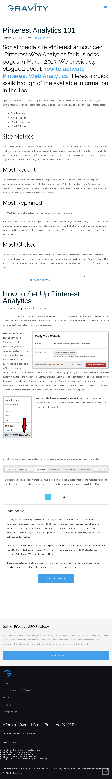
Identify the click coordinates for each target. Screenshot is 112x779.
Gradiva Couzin (40, 37)
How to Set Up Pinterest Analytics (41, 297)
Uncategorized (40, 280)
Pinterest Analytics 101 (39, 30)
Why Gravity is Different (17, 690)
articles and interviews (40, 16)
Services (8, 697)
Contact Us (56, 655)
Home (6, 683)
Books (7, 704)
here (105, 377)
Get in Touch (56, 578)
